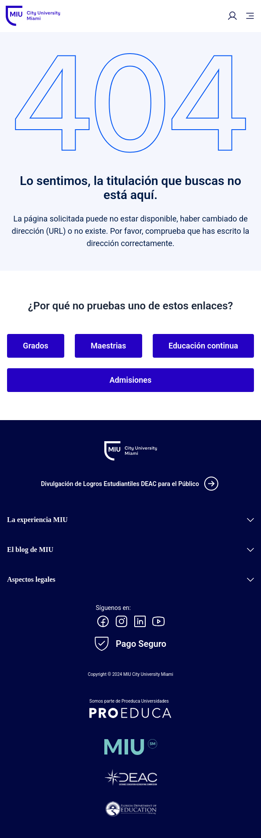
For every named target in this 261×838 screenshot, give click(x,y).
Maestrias (108, 345)
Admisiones (131, 380)
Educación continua (203, 345)
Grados (35, 345)
